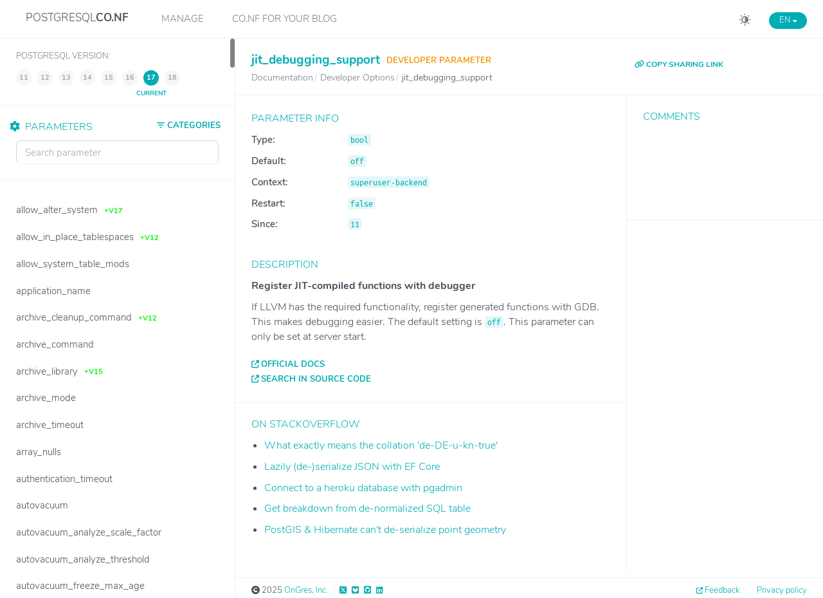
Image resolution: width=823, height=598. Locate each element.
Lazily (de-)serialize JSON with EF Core (352, 467)
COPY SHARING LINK (679, 64)
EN (788, 20)
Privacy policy (782, 590)
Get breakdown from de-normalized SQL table (367, 508)
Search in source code (316, 379)
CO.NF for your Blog (284, 18)
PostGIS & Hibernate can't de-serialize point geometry (385, 530)
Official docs (293, 364)
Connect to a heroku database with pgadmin (363, 488)
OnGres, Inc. (306, 590)
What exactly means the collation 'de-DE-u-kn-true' (381, 445)
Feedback (722, 590)
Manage (182, 18)
